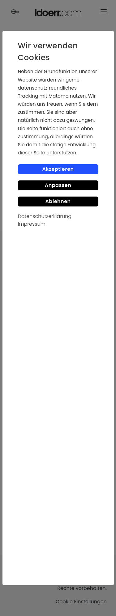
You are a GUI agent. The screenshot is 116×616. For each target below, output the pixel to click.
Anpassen (58, 185)
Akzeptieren (58, 169)
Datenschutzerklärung (45, 216)
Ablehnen (58, 201)
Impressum (31, 224)
